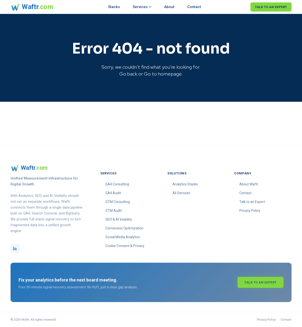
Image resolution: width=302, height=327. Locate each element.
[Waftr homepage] (31, 6)
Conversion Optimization (124, 228)
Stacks (114, 7)
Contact (194, 7)
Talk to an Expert (271, 7)
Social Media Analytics (122, 237)
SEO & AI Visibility (118, 219)
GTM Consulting (117, 202)
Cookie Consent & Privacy (124, 246)
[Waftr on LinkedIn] (14, 248)
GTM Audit (113, 211)
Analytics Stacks (185, 184)
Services (142, 7)
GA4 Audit (113, 193)
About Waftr (248, 184)
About (169, 7)
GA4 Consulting (117, 184)
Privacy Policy (249, 211)
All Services (181, 193)
